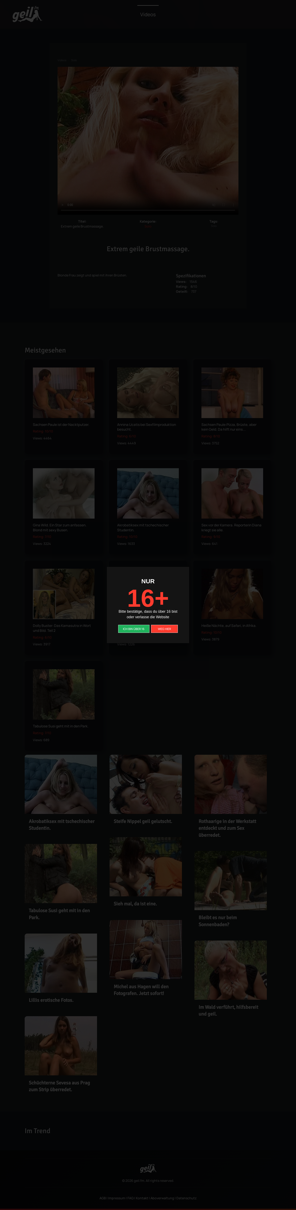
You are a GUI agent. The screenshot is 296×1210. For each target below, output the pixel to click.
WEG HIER (164, 629)
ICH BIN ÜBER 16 (134, 629)
